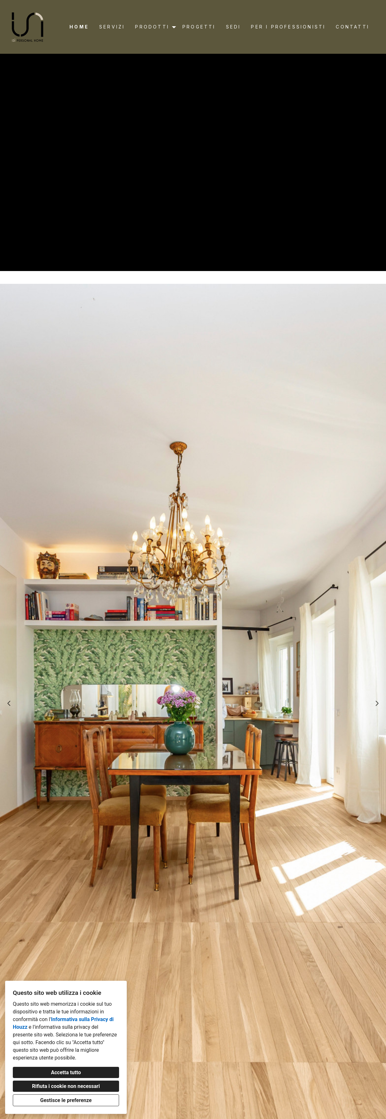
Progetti (199, 26)
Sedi (233, 26)
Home (79, 26)
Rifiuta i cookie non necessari (66, 1086)
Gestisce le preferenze (66, 1100)
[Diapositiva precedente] (9, 703)
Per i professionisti (288, 26)
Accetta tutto (66, 1072)
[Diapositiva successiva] (377, 703)
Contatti (352, 26)
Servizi (112, 26)
